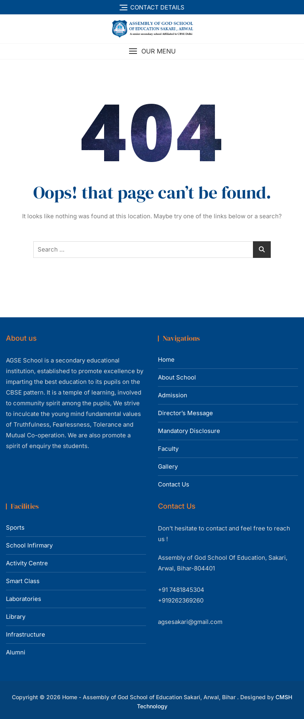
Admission (172, 395)
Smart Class (23, 581)
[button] (152, 51)
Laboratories (23, 599)
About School (177, 377)
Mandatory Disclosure (189, 431)
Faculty (168, 448)
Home (166, 359)
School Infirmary (29, 545)
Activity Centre (27, 563)
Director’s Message (185, 413)
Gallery (168, 466)
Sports (15, 527)
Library (15, 616)
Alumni (15, 652)
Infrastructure (25, 634)
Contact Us (173, 484)
